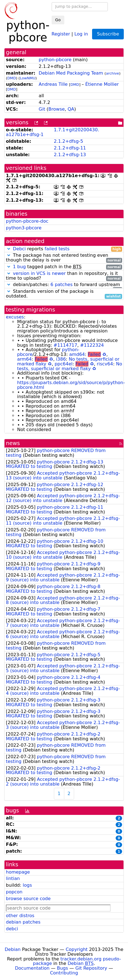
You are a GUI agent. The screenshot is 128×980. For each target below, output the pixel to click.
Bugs (62, 968)
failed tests (57, 248)
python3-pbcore (24, 227)
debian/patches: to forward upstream (64, 284)
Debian (13, 949)
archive (112, 73)
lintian (13, 878)
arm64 (24, 359)
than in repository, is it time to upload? (64, 276)
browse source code (28, 898)
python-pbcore (55, 59)
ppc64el (63, 364)
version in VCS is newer (39, 273)
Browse (56, 109)
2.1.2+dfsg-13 (70, 154)
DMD (11, 78)
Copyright (77, 949)
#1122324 (92, 345)
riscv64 (105, 364)
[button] (8, 248)
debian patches (23, 922)
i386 (61, 359)
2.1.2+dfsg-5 (68, 141)
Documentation (32, 968)
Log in (81, 33)
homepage (18, 872)
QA (71, 109)
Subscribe (108, 34)
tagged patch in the (64, 267)
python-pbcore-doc (27, 221)
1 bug (19, 266)
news (13, 443)
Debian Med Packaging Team (71, 73)
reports (64, 249)
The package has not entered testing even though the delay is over (64, 258)
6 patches (62, 284)
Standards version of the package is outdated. (64, 294)
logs (27, 885)
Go (58, 20)
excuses (15, 317)
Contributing (64, 973)
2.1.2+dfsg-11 (70, 148)
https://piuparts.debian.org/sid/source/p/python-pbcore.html (71, 385)
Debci (19, 248)
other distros (20, 915)
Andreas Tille (53, 84)
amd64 (77, 354)
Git (42, 109)
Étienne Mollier (102, 84)
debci (12, 928)
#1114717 (65, 345)
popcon (14, 892)
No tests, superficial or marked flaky (69, 366)
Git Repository (91, 968)
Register (61, 33)
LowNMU (27, 78)
